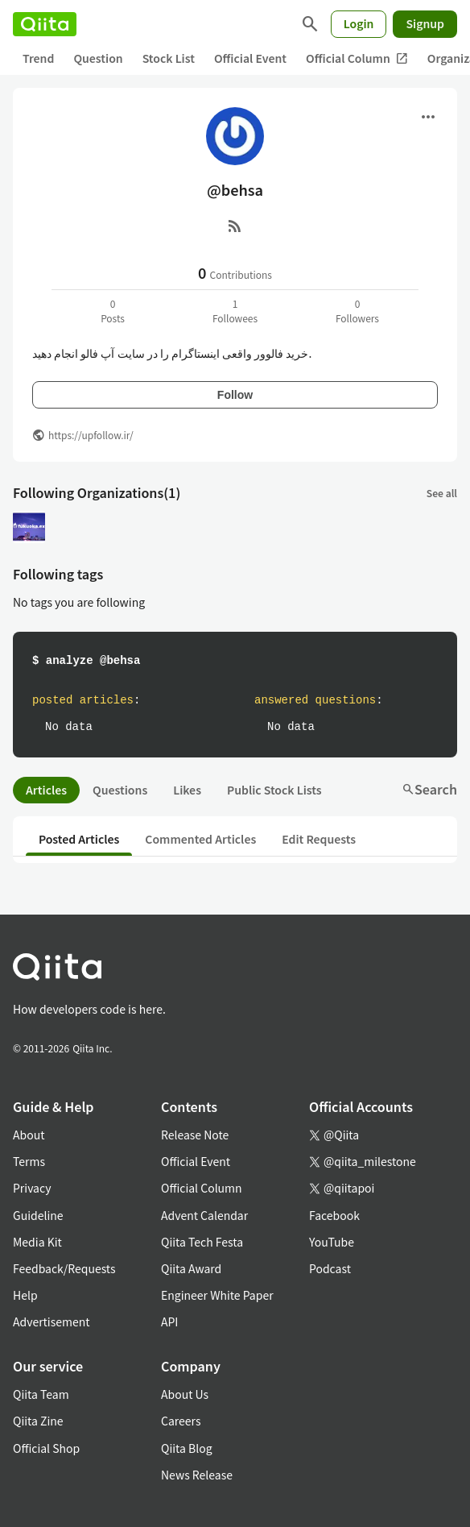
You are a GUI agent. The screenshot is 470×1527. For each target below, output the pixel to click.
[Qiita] (44, 24)
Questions (120, 790)
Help (25, 1295)
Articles (46, 790)
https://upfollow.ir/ (91, 435)
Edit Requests (319, 839)
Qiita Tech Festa (202, 1242)
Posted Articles (79, 839)
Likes (187, 790)
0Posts (113, 311)
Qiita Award (191, 1268)
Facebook (334, 1215)
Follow (235, 394)
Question (97, 58)
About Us (184, 1394)
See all (442, 493)
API (169, 1321)
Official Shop (46, 1448)
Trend (38, 58)
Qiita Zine (38, 1421)
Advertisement (51, 1321)
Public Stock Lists (274, 790)
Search (429, 789)
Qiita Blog (186, 1448)
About (28, 1135)
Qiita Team (41, 1394)
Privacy (32, 1188)
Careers (180, 1421)
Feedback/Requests (64, 1268)
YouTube (331, 1242)
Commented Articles (200, 839)
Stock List (168, 58)
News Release (197, 1475)
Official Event (250, 58)
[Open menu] (428, 117)
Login (359, 23)
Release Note (195, 1135)
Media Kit (37, 1242)
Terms (29, 1161)
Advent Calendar (204, 1215)
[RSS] (235, 225)
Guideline (38, 1215)
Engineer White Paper (217, 1295)
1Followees (235, 311)
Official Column (357, 58)
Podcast (330, 1268)
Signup (425, 23)
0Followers (357, 311)
